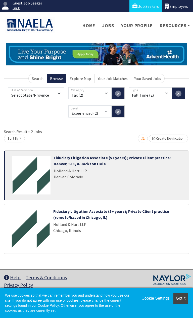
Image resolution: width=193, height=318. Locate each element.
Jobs (108, 25)
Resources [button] (173, 25)
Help (12, 277)
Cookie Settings (155, 298)
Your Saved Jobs (147, 78)
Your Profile (137, 25)
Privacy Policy (18, 285)
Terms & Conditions (46, 277)
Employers (176, 6)
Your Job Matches (113, 78)
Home (88, 25)
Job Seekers (145, 6)
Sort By (13, 138)
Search (37, 78)
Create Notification (168, 138)
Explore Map (80, 78)
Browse (56, 78)
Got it (180, 298)
